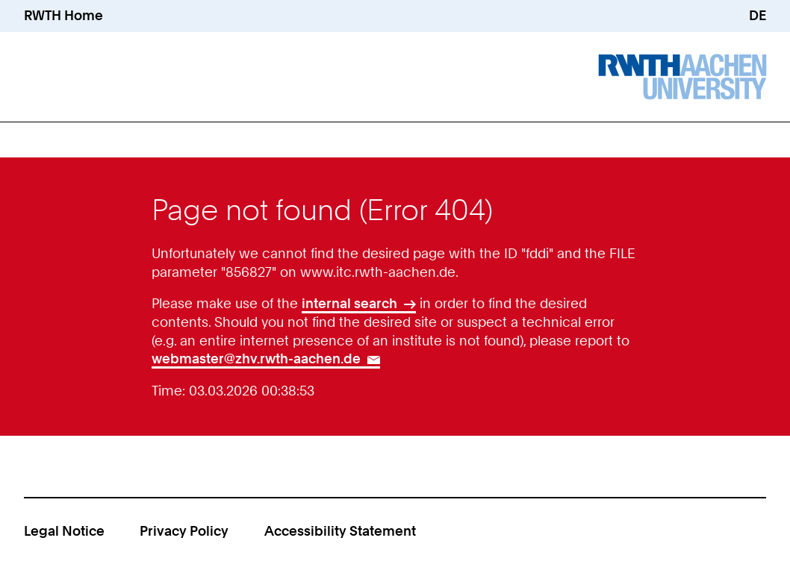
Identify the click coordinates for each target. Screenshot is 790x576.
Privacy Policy (184, 531)
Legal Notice (64, 531)
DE (757, 15)
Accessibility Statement (340, 531)
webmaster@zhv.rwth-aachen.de (256, 358)
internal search (349, 303)
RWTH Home (63, 15)
